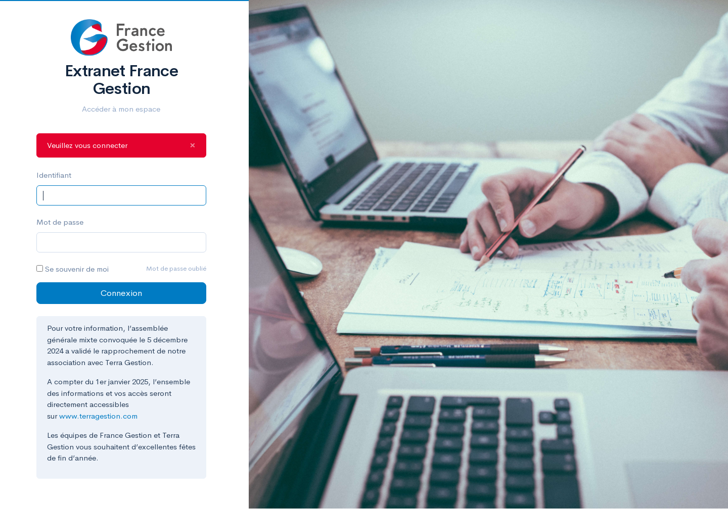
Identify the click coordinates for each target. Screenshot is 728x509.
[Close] (193, 145)
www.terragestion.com (98, 416)
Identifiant (53, 175)
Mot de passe (59, 222)
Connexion (121, 293)
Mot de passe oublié (176, 268)
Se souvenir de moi (77, 269)
